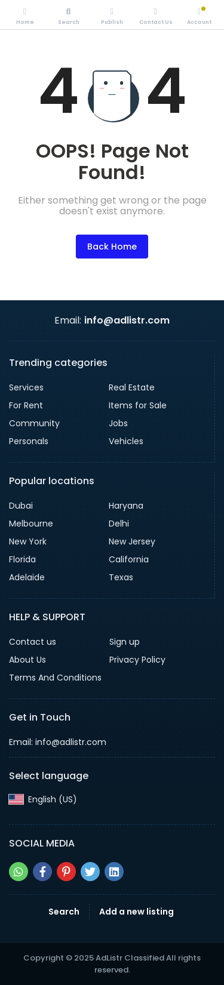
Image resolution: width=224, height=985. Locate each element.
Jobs (118, 423)
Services (26, 387)
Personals (28, 441)
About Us (27, 660)
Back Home (112, 247)
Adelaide (27, 577)
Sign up (124, 642)
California (129, 559)
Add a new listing (136, 912)
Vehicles (126, 441)
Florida (22, 559)
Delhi (119, 524)
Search (63, 912)
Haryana (126, 506)
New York (28, 541)
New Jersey (132, 541)
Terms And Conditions (55, 678)
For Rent (26, 405)
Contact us (32, 642)
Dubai (21, 506)
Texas (121, 577)
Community (34, 423)
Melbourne (31, 524)
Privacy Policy (137, 660)
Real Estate (132, 387)
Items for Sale (138, 405)
